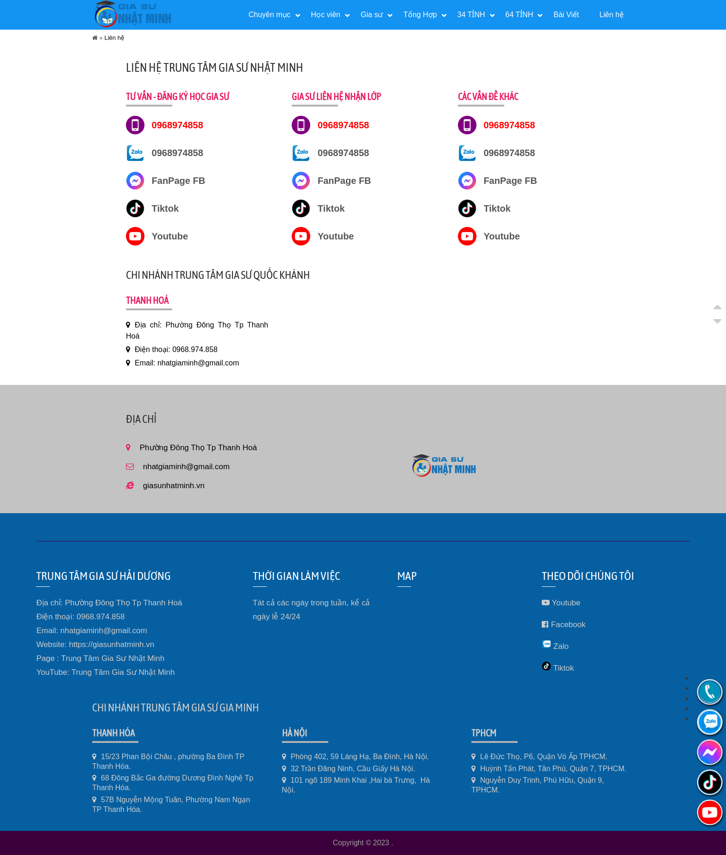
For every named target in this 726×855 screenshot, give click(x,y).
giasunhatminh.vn (174, 485)
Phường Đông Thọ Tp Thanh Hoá (198, 447)
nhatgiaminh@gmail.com (186, 466)
